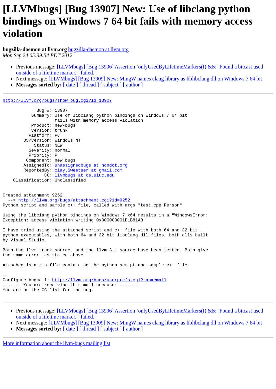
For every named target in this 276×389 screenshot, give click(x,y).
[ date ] (70, 84)
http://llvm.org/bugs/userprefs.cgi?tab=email (109, 317)
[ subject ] (111, 84)
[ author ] (133, 84)
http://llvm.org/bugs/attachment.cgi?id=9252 (74, 221)
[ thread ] (89, 84)
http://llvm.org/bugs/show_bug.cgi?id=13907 (57, 101)
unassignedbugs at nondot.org (91, 179)
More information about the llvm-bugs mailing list (56, 383)
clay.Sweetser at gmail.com (88, 185)
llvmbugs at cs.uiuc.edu (84, 191)
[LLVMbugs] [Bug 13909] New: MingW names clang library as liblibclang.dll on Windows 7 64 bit (155, 78)
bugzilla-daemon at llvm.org (98, 49)
